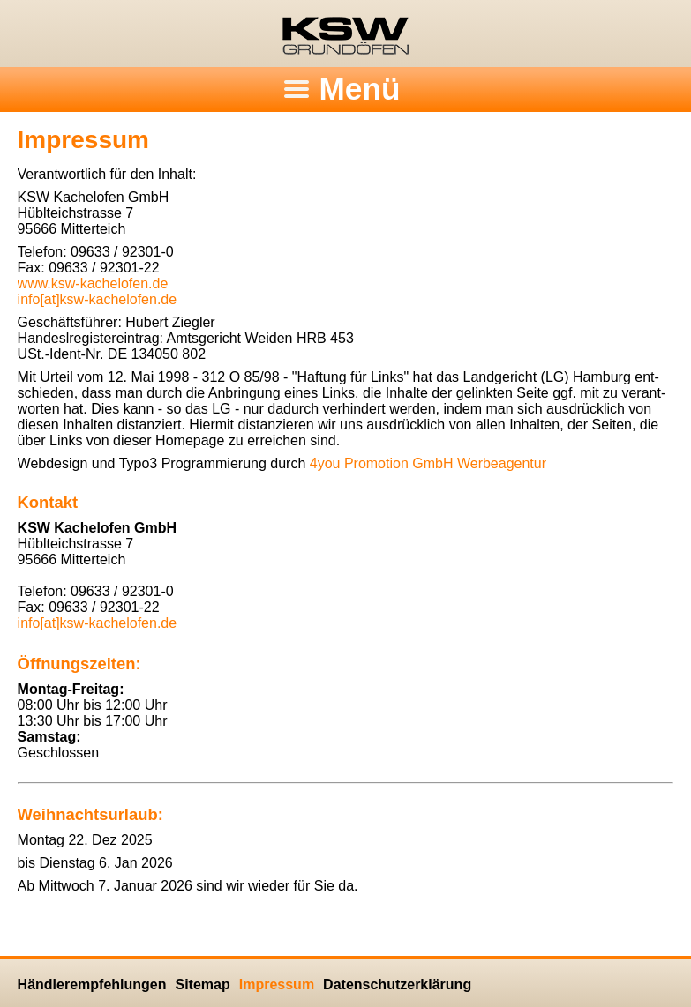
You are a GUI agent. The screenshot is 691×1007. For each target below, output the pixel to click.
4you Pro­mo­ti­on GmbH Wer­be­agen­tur (428, 463)
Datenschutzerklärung (397, 984)
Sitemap (202, 984)
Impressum (276, 984)
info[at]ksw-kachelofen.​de (97, 299)
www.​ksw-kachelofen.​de (93, 283)
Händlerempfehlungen (92, 984)
